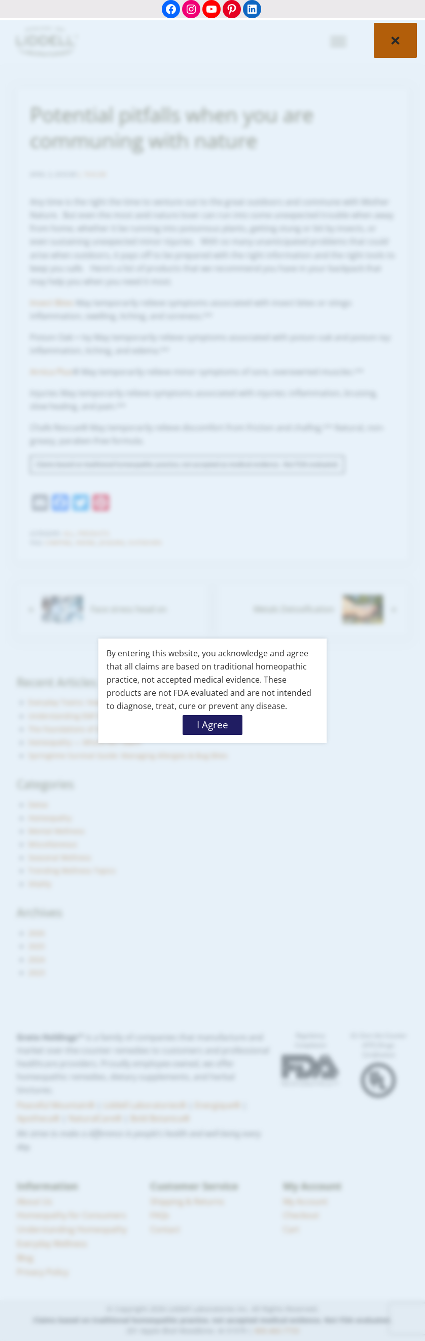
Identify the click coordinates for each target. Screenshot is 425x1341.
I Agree (212, 724)
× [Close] (395, 40)
